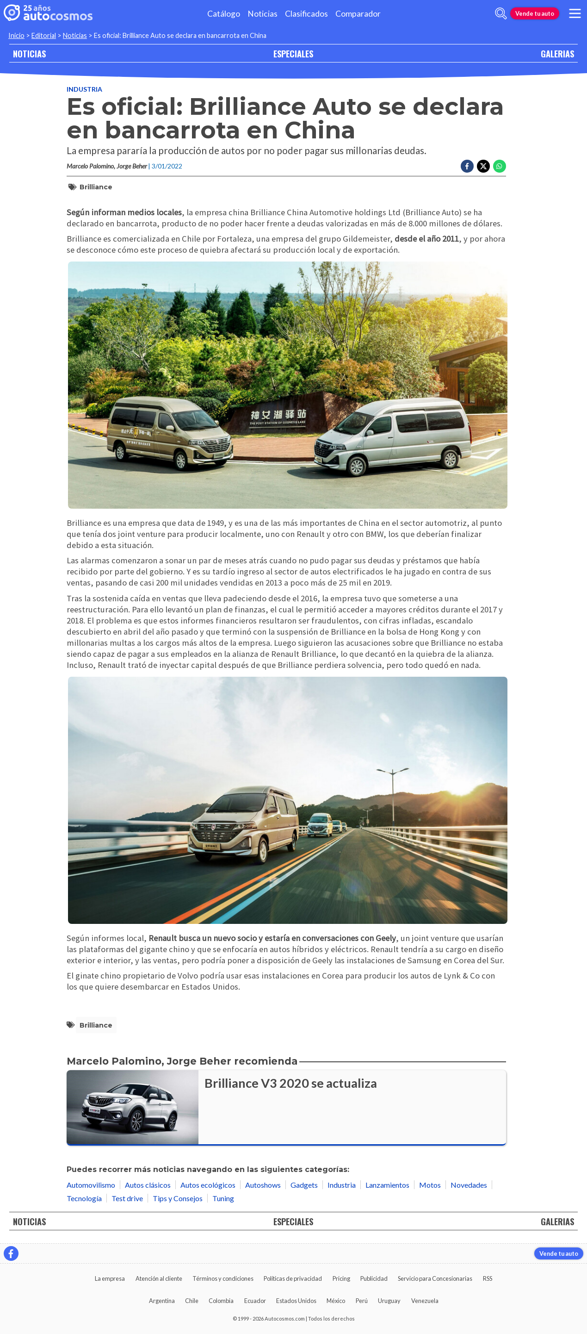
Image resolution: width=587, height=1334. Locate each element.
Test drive (127, 1198)
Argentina (162, 1300)
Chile (191, 1300)
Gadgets (304, 1184)
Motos (430, 1184)
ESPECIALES (293, 53)
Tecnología (84, 1198)
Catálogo (223, 14)
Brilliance (96, 187)
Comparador (358, 14)
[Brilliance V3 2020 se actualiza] (286, 1108)
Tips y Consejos (178, 1198)
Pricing (341, 1278)
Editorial (43, 35)
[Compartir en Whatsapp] (499, 166)
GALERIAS (557, 53)
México (336, 1300)
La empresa (110, 1278)
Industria (84, 89)
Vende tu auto (534, 13)
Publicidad (374, 1278)
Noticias (262, 14)
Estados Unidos (296, 1300)
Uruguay (389, 1300)
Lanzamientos (387, 1184)
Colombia (221, 1300)
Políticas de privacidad (293, 1278)
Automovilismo (91, 1184)
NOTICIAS (29, 53)
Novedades (469, 1184)
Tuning (223, 1198)
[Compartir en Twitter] (483, 166)
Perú (362, 1300)
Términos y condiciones (222, 1278)
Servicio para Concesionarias (435, 1278)
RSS (487, 1278)
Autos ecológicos (207, 1184)
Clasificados (306, 14)
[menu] (575, 13)
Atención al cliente (159, 1278)
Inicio (16, 35)
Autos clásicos (148, 1184)
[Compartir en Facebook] (467, 166)
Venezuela (425, 1300)
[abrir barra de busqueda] (501, 13)
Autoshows (263, 1184)
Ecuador (255, 1300)
